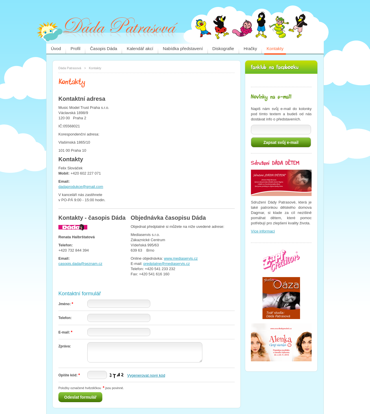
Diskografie (223, 48)
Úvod (56, 48)
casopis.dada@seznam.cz (80, 263)
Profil (75, 48)
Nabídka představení (183, 48)
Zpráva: (64, 346)
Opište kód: (69, 375)
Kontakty (275, 48)
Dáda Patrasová (69, 68)
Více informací (263, 231)
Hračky (250, 48)
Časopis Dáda (103, 48)
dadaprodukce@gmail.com (80, 186)
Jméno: (65, 304)
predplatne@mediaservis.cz (166, 263)
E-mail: (65, 332)
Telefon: (65, 318)
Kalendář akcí (140, 48)
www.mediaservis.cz (181, 258)
